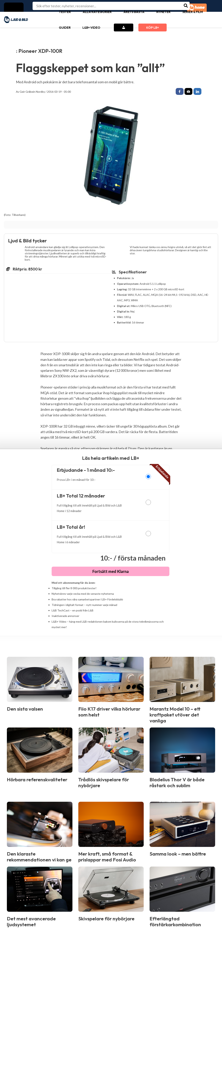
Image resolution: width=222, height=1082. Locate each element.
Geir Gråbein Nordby (32, 91)
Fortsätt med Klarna (110, 572)
